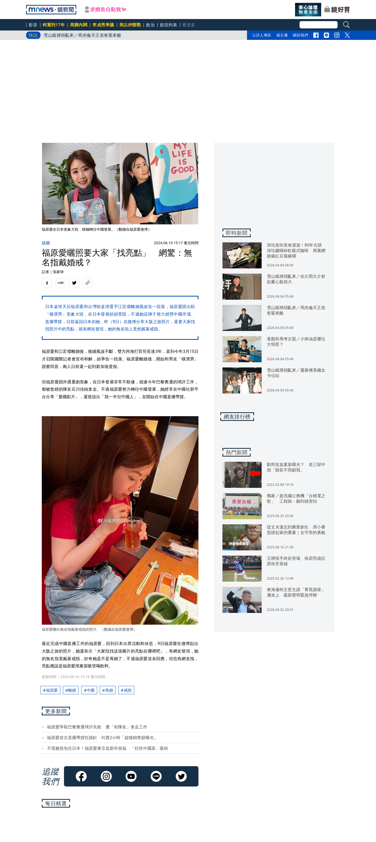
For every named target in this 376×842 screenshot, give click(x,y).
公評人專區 (261, 35)
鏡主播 (282, 35)
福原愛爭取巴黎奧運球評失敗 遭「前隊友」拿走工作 (97, 727)
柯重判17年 (54, 25)
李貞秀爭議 (103, 25)
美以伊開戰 (130, 25)
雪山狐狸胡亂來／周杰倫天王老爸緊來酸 (82, 35)
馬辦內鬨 (78, 25)
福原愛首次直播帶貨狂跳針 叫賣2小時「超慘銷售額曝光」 (102, 737)
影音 (33, 25)
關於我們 (300, 35)
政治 (150, 25)
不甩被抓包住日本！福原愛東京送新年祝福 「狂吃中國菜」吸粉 (107, 748)
